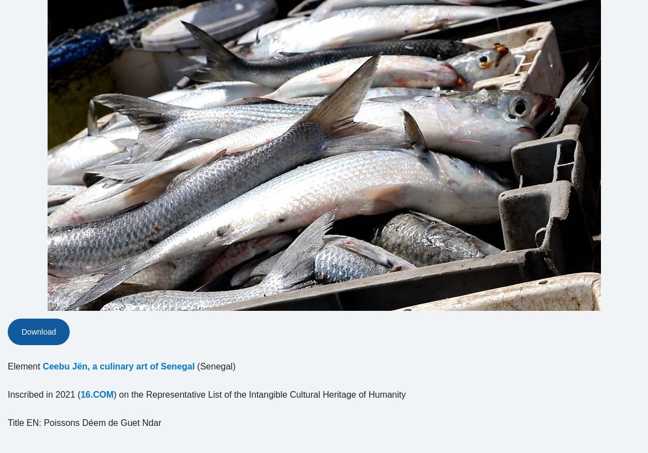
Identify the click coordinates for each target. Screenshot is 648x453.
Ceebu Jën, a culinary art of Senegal (119, 366)
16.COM (97, 394)
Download (39, 331)
